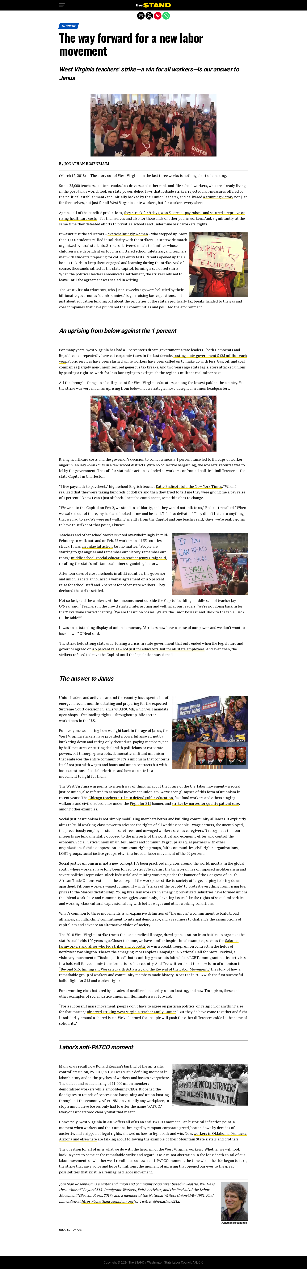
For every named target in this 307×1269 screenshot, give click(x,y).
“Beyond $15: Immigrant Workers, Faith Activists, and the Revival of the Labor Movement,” (134, 969)
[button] (62, 5)
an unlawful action (97, 546)
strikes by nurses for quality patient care (205, 803)
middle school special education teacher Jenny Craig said (118, 557)
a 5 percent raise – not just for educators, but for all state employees (148, 649)
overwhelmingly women (128, 233)
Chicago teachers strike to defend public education (130, 797)
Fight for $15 (140, 803)
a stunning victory (218, 197)
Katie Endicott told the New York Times (189, 486)
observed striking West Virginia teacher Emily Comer (131, 1011)
